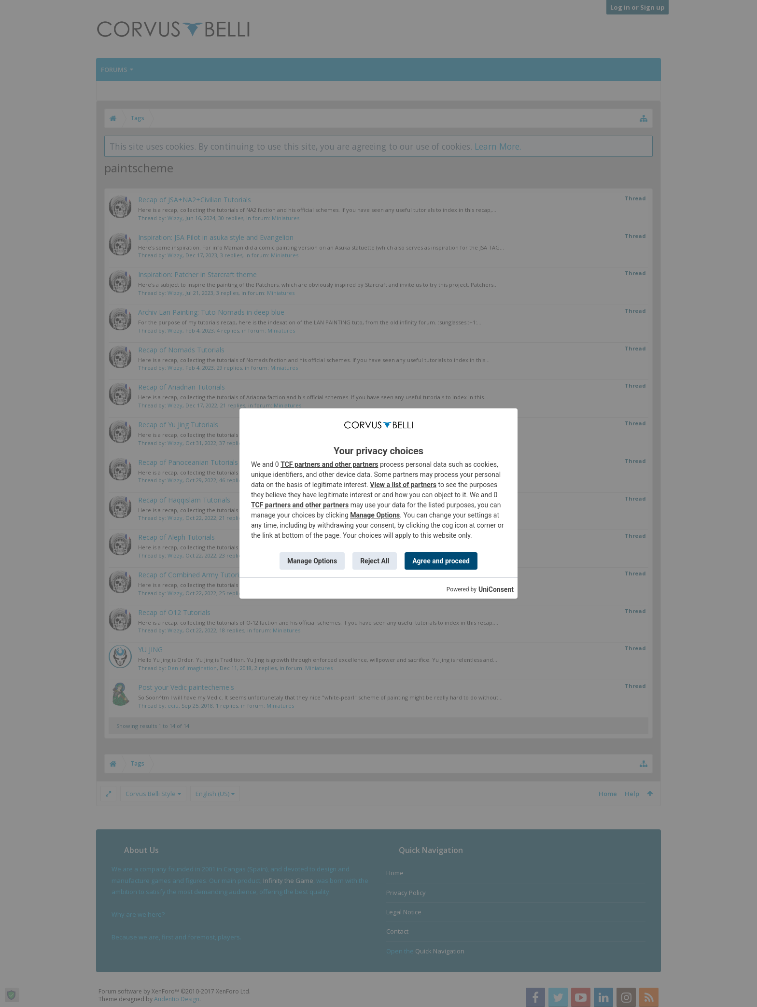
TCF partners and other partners (329, 464)
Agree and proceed (441, 561)
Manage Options (375, 515)
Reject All (374, 561)
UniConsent (496, 589)
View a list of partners (403, 485)
